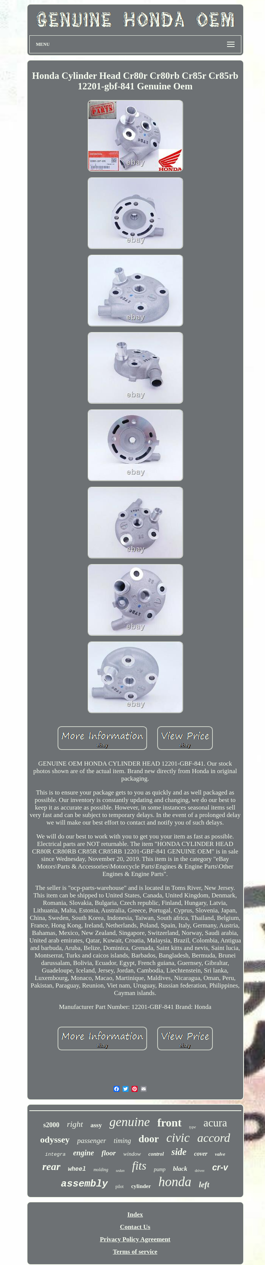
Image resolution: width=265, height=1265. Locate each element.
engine (83, 1153)
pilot (119, 1186)
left (204, 1184)
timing (122, 1140)
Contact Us (135, 1226)
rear (51, 1166)
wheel (77, 1169)
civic (177, 1137)
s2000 (51, 1125)
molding (101, 1169)
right (75, 1124)
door (148, 1138)
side (178, 1152)
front (169, 1122)
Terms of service (135, 1251)
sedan (120, 1171)
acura (215, 1123)
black (180, 1168)
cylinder (141, 1186)
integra (55, 1154)
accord (213, 1137)
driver (199, 1170)
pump (159, 1169)
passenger (91, 1140)
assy (96, 1125)
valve (220, 1154)
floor (108, 1153)
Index (135, 1214)
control (156, 1154)
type (192, 1127)
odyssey (55, 1139)
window (132, 1154)
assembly (84, 1184)
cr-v (220, 1167)
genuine (129, 1122)
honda (174, 1182)
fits (139, 1165)
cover (200, 1153)
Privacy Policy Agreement (135, 1239)
